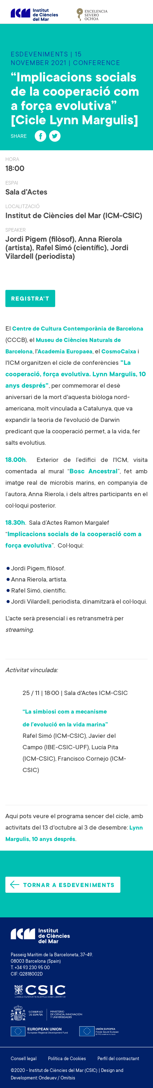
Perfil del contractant (118, 1059)
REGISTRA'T (30, 299)
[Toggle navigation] (134, 15)
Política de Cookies (67, 1059)
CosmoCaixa (118, 352)
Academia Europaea (65, 352)
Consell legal (24, 1059)
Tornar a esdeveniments (62, 885)
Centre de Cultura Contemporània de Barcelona (77, 329)
